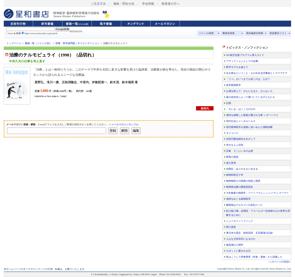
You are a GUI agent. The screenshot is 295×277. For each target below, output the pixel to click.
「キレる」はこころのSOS (240, 109)
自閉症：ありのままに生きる (242, 168)
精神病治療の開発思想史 (239, 186)
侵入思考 (231, 162)
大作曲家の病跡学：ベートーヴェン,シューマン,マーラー (257, 192)
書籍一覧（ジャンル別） (38, 43)
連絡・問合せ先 (123, 3)
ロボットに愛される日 (238, 250)
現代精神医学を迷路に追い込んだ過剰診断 (249, 127)
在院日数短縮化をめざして (240, 138)
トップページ (14, 43)
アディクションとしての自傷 (242, 61)
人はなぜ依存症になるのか (240, 238)
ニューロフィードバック (239, 221)
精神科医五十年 (234, 174)
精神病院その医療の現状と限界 (243, 180)
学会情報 (148, 3)
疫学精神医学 (233, 85)
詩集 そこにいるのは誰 (239, 150)
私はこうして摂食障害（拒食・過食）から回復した (254, 256)
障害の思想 (232, 156)
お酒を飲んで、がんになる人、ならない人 (249, 91)
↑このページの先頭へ (279, 261)
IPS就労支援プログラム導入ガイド (245, 55)
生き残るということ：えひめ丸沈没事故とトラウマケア (256, 73)
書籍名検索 (228, 33)
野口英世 (231, 227)
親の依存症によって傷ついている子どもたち (250, 97)
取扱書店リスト (278, 33)
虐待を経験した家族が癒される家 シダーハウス (252, 115)
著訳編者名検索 (254, 33)
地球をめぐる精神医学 (238, 198)
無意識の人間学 (234, 244)
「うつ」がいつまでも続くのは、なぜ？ (248, 79)
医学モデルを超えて (237, 67)
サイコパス (232, 133)
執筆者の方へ (171, 3)
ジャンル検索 (206, 33)
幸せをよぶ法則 (234, 144)
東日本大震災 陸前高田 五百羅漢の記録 (249, 232)
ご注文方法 (98, 3)
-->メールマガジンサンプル (123, 124)
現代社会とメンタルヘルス (240, 121)
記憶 (228, 103)
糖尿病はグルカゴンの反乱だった (244, 204)
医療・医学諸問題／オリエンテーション (78, 43)
